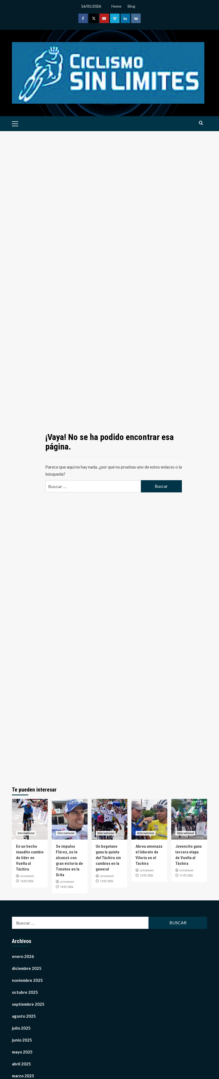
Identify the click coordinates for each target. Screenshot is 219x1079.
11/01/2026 (186, 875)
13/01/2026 (106, 881)
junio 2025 (22, 1039)
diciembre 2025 (26, 968)
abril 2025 (21, 1063)
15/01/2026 (26, 881)
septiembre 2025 (28, 1004)
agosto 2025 (24, 1016)
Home (116, 6)
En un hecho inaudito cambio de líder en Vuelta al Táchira (30, 858)
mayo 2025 (22, 1051)
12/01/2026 (146, 875)
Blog (131, 6)
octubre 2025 (25, 992)
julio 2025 (21, 1028)
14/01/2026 (66, 887)
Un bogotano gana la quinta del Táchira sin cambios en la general (108, 858)
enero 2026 (23, 956)
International (26, 833)
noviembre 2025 (27, 980)
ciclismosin (27, 876)
